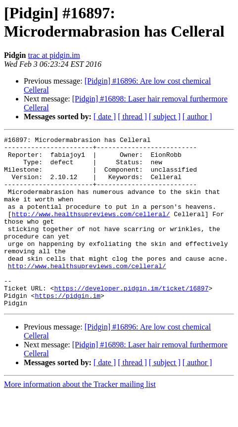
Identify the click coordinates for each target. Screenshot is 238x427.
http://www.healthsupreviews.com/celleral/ (91, 230)
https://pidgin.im (67, 328)
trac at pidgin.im (54, 55)
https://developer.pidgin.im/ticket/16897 (131, 319)
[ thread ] (132, 116)
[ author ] (197, 116)
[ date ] (105, 116)
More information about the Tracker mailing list (80, 418)
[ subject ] (165, 116)
